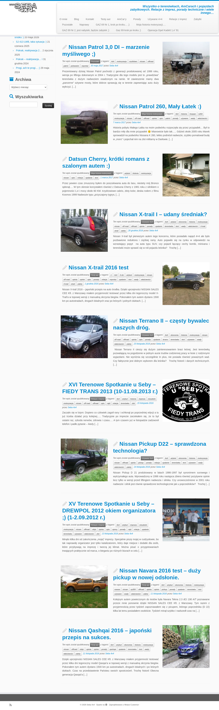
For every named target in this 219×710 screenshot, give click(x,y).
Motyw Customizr (132, 705)
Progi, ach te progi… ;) (28, 68)
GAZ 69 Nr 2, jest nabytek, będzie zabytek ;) (85, 30)
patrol (66, 66)
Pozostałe (67, 24)
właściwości (202, 118)
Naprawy (84, 24)
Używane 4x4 (147, 222)
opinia (154, 118)
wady (193, 118)
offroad (150, 61)
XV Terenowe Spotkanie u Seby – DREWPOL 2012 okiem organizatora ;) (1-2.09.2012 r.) (109, 510)
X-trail (203, 226)
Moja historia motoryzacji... (152, 114)
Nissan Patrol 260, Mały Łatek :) (160, 106)
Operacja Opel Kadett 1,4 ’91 (163, 30)
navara (117, 589)
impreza (142, 399)
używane (184, 118)
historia (184, 114)
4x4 (112, 61)
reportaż (85, 66)
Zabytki (197, 19)
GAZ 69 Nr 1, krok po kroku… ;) (113, 24)
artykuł (127, 173)
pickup (140, 463)
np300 (133, 589)
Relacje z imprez (178, 19)
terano (165, 339)
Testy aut (105, 19)
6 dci (122, 275)
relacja (80, 178)
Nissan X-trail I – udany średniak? (163, 214)
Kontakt (90, 19)
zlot (133, 403)
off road (138, 118)
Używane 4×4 (155, 19)
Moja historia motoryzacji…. (151, 24)
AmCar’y (121, 19)
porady (175, 118)
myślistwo (133, 61)
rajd (108, 403)
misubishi (152, 399)
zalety (123, 231)
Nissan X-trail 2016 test (98, 267)
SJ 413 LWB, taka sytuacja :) (31, 41)
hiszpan (193, 114)
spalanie (89, 178)
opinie (82, 279)
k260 (201, 114)
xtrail (116, 231)
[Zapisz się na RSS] (11, 705)
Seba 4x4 (113, 65)
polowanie (75, 66)
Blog (76, 19)
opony (114, 529)
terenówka (169, 226)
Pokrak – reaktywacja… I (29, 59)
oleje (94, 529)
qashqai (113, 649)
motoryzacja (122, 61)
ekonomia (182, 222)
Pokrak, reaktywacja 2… (29, 50)
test (96, 178)
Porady (137, 19)
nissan (142, 61)
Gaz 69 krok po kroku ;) (128, 30)
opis (161, 118)
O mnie (63, 19)
